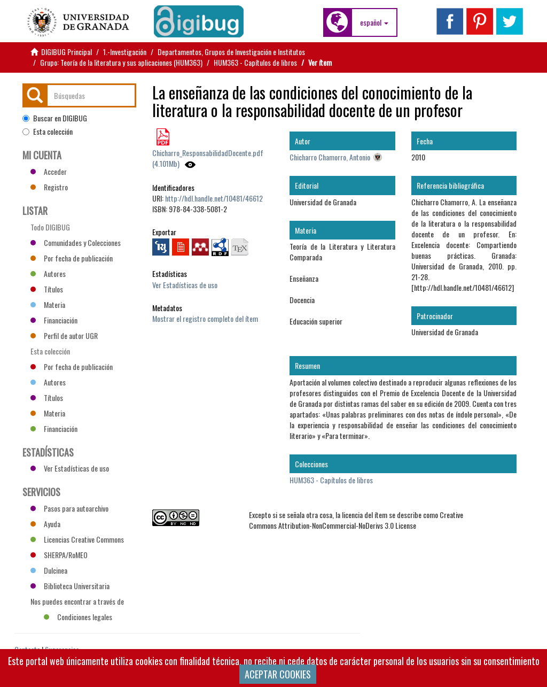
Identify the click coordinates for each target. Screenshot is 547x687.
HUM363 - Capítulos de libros (255, 62)
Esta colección (47, 131)
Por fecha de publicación (71, 258)
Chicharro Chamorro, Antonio (330, 157)
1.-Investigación (124, 51)
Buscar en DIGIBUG (54, 118)
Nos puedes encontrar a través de (77, 602)
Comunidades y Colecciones (75, 242)
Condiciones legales (78, 616)
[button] (374, 22)
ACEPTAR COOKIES (278, 674)
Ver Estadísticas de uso (184, 284)
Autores (48, 273)
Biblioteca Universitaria (70, 585)
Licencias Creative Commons (77, 539)
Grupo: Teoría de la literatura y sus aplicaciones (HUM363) (121, 62)
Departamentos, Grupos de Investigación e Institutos (231, 51)
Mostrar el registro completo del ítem (205, 318)
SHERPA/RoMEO (59, 554)
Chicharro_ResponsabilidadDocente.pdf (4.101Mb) (207, 158)
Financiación (53, 320)
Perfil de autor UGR (64, 335)
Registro (49, 186)
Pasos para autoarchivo (69, 508)
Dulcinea (48, 570)
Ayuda (45, 523)
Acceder (48, 171)
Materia (47, 304)
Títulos (46, 289)
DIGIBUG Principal (66, 51)
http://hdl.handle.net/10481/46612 (214, 198)
